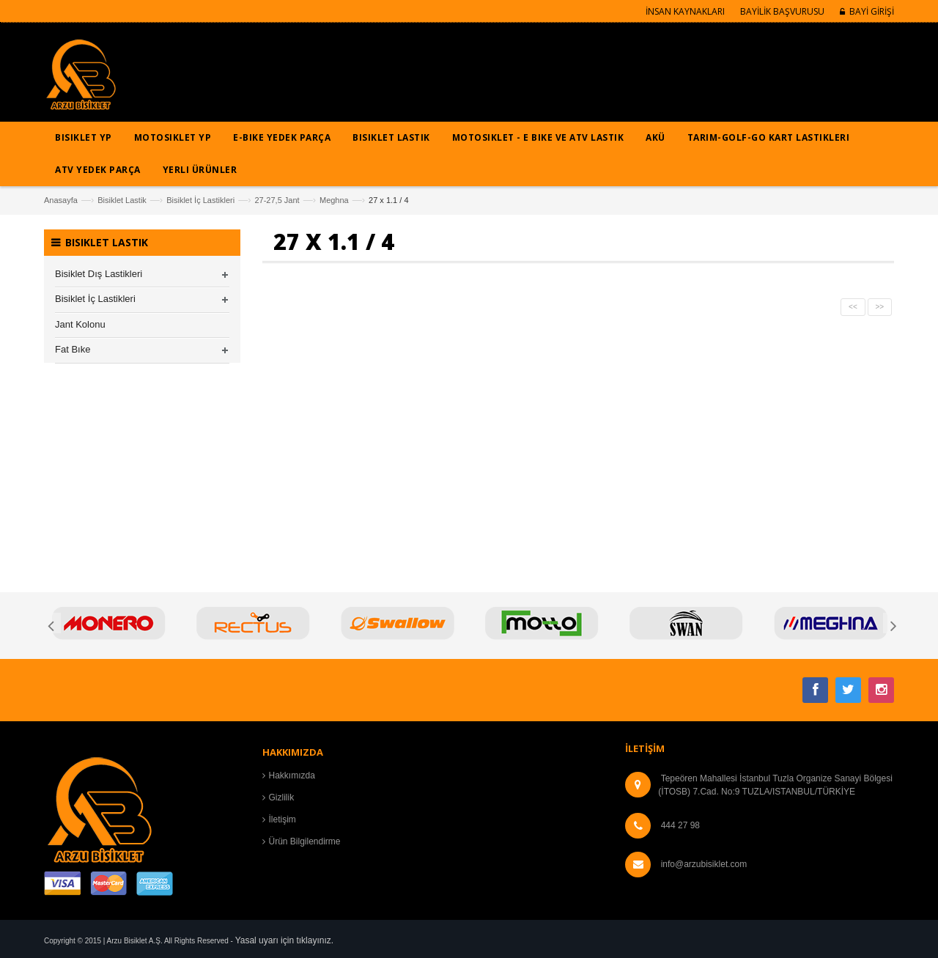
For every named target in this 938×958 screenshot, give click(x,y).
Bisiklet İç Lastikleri (200, 200)
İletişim (282, 819)
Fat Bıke (72, 349)
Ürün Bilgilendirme (305, 841)
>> (880, 307)
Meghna (334, 200)
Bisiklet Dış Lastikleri (98, 273)
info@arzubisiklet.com (704, 864)
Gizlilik (282, 797)
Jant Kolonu (80, 324)
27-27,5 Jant (276, 200)
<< (853, 307)
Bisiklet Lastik (122, 200)
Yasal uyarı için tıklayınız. (284, 940)
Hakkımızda (292, 775)
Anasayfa (61, 200)
